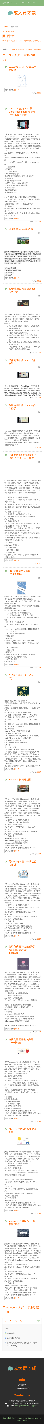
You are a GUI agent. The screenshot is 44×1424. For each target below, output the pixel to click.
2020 (39, 854)
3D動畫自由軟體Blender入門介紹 (22, 290)
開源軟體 (14, 27)
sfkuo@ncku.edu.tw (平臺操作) (26, 1406)
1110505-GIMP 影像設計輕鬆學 (22, 68)
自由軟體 (14, 49)
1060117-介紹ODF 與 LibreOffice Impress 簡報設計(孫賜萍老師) (22, 111)
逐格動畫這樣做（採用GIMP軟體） (21, 1041)
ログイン (31, 3)
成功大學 (22, 1385)
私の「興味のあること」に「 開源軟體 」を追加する (21, 41)
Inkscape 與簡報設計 (20, 779)
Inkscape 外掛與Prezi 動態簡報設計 (22, 1223)
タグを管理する (8, 31)
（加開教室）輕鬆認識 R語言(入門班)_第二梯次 (22, 456)
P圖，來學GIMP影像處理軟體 (22, 1131)
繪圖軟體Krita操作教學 (21, 229)
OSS (39, 49)
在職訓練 (21, 49)
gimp (34, 49)
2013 (39, 398)
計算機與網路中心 (22, 1388)
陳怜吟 (16, 90)
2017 (39, 563)
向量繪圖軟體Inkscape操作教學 (22, 407)
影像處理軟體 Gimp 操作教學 (22, 362)
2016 (39, 222)
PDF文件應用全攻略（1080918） (20, 572)
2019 (39, 668)
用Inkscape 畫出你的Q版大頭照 (22, 863)
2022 (39, 93)
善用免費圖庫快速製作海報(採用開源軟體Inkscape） (22, 949)
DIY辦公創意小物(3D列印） (21, 677)
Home (6, 27)
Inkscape (28, 49)
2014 (39, 353)
